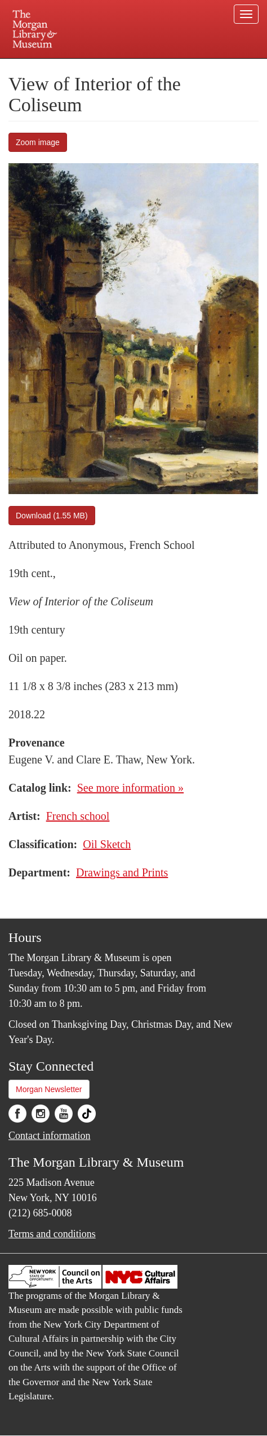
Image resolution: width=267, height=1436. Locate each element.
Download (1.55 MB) (52, 515)
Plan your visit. (40, 66)
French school (78, 816)
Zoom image (38, 142)
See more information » (130, 788)
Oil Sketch (107, 844)
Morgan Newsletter (49, 1089)
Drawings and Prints (122, 872)
